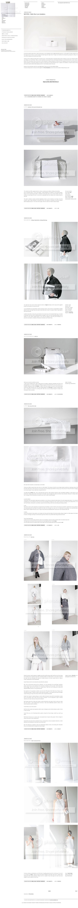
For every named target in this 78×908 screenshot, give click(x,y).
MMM (72, 196)
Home (49, 891)
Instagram (27, 4)
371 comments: (49, 525)
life (58, 208)
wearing (59, 324)
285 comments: (49, 324)
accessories (60, 394)
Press (43, 6)
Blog (35, 95)
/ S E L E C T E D (3, 49)
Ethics (43, 5)
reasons (31, 492)
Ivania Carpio (70, 873)
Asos (70, 192)
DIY (72, 197)
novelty (3, 18)
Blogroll (44, 4)
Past (76, 891)
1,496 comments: (50, 95)
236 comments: (49, 394)
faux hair (50, 387)
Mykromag (71, 312)
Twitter (26, 6)
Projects (44, 7)
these (55, 521)
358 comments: (49, 208)
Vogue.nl (46, 304)
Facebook (27, 5)
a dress (31, 874)
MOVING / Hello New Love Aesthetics (34, 14)
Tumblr (26, 7)
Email (33, 95)
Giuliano (37, 386)
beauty (3, 21)
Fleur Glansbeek (47, 67)
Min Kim (73, 675)
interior (4, 20)
